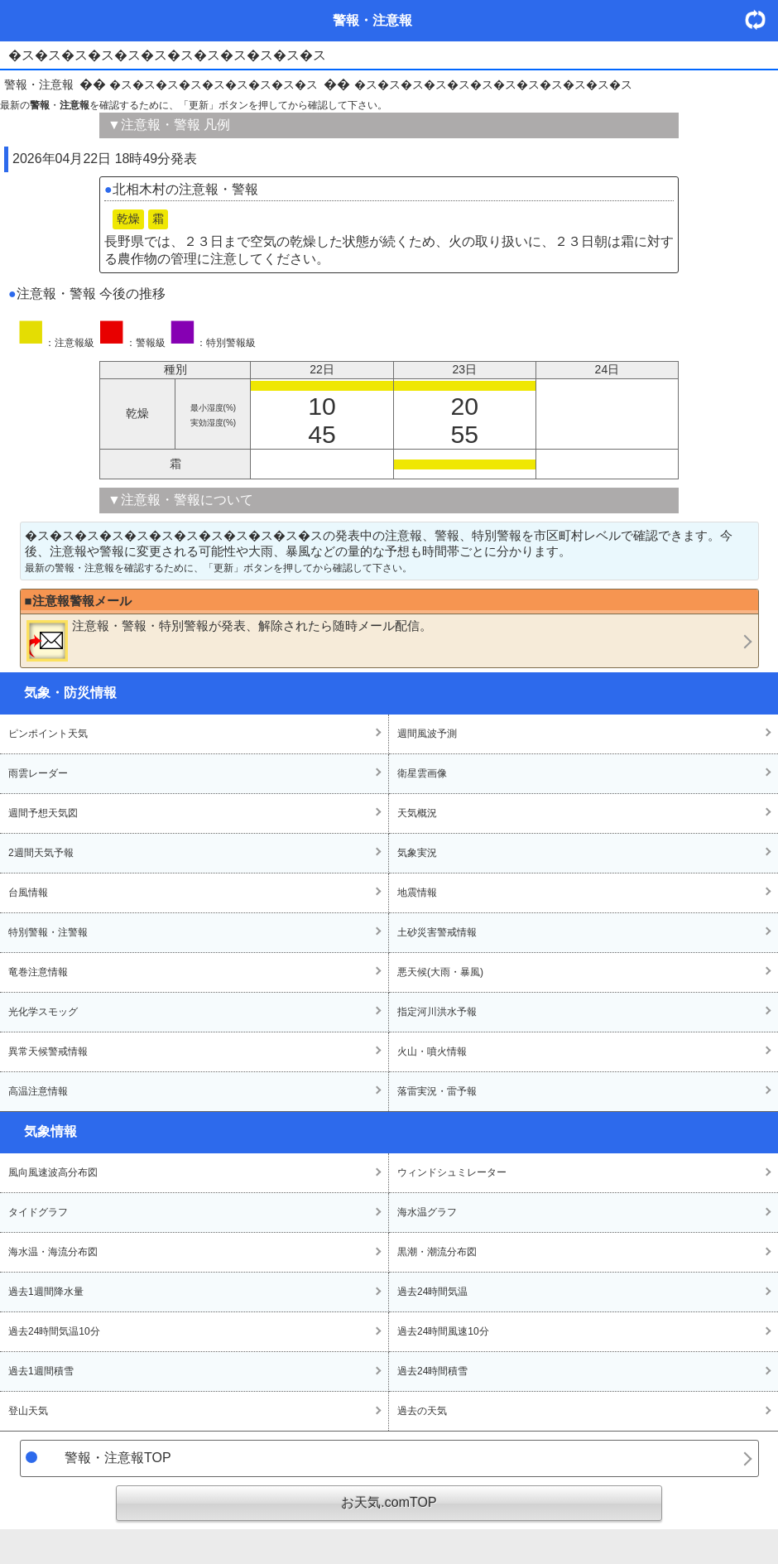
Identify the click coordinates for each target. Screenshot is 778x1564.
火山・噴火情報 (432, 1051)
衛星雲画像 (422, 773)
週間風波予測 (427, 733)
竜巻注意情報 (38, 972)
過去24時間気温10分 (54, 1331)
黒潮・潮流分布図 (437, 1252)
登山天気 (28, 1411)
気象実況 (417, 853)
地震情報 (417, 892)
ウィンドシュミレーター (452, 1172)
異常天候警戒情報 (48, 1051)
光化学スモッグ (43, 1012)
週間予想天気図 (43, 813)
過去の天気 (422, 1411)
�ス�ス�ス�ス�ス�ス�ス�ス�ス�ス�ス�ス (493, 84)
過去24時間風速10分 (443, 1331)
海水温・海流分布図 (53, 1252)
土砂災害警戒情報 (437, 932)
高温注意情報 (38, 1091)
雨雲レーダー (38, 773)
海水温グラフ (427, 1212)
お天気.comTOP (388, 1502)
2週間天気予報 (41, 853)
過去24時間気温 (432, 1291)
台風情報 (28, 892)
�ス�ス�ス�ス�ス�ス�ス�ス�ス (213, 84)
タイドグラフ (38, 1212)
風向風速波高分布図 (53, 1172)
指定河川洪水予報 (437, 1012)
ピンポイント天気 (48, 733)
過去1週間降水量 (46, 1291)
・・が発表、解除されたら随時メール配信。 (229, 640)
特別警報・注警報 (48, 932)
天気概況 (417, 813)
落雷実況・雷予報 (437, 1091)
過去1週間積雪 (41, 1371)
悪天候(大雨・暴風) (440, 972)
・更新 (761, 19)
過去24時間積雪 (432, 1371)
